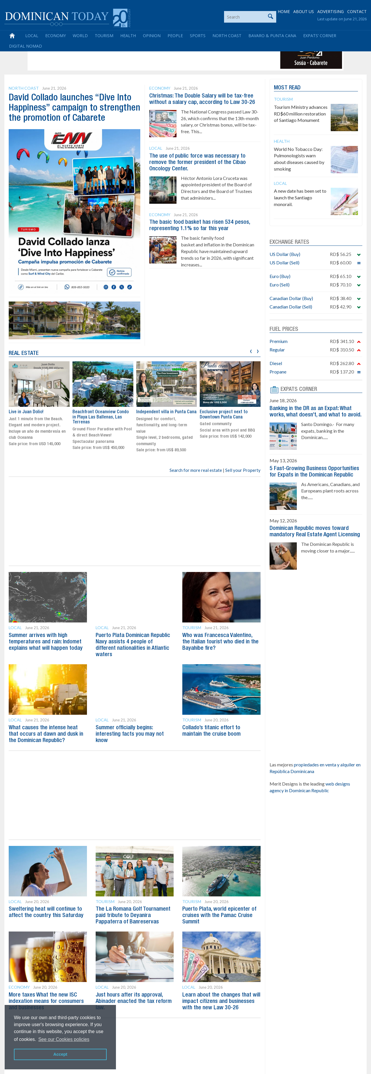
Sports (197, 35)
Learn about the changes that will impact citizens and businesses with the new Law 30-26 (221, 1001)
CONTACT (357, 11)
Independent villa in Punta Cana (166, 412)
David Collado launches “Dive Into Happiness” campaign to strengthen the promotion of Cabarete (74, 108)
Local (31, 35)
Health (128, 35)
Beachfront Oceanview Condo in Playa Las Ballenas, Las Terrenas (100, 417)
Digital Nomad (25, 46)
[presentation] (251, 350)
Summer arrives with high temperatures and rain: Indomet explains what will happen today (46, 642)
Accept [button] (60, 1054)
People (175, 35)
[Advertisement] (134, 56)
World (80, 35)
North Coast (226, 35)
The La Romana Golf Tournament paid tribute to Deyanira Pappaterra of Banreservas (133, 916)
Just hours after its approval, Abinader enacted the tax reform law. (134, 1001)
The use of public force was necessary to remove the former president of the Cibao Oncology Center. (197, 163)
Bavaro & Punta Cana (272, 35)
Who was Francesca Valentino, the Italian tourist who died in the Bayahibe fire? (220, 642)
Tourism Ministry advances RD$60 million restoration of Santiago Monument (301, 113)
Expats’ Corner (319, 35)
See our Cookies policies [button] (63, 1039)
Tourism (104, 35)
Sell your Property (243, 470)
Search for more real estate (196, 470)
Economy (55, 35)
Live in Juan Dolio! (26, 412)
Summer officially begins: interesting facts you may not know (130, 734)
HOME (284, 11)
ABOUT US (303, 11)
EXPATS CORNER (299, 389)
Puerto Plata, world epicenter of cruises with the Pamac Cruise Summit (219, 916)
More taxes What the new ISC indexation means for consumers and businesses (46, 1001)
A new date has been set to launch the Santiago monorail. (300, 197)
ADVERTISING (330, 11)
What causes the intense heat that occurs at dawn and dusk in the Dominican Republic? (46, 734)
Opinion (152, 35)
